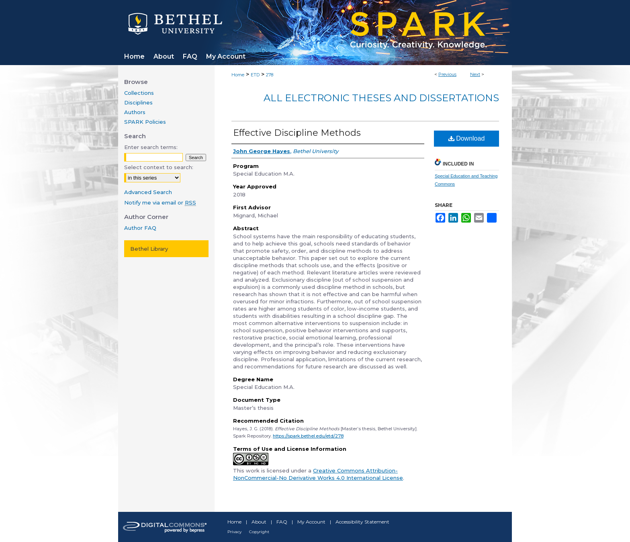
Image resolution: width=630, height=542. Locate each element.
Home (237, 75)
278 (269, 75)
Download (466, 138)
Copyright (259, 531)
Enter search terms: (151, 147)
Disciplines (138, 102)
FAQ (281, 522)
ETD (255, 75)
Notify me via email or (160, 202)
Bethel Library (149, 248)
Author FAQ (140, 228)
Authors (134, 112)
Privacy (234, 531)
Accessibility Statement (362, 522)
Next (475, 74)
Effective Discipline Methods (297, 132)
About (259, 522)
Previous (447, 74)
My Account (311, 522)
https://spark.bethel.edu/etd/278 (308, 436)
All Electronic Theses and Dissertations (381, 98)
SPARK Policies (145, 122)
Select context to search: (158, 167)
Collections (139, 93)
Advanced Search (148, 192)
